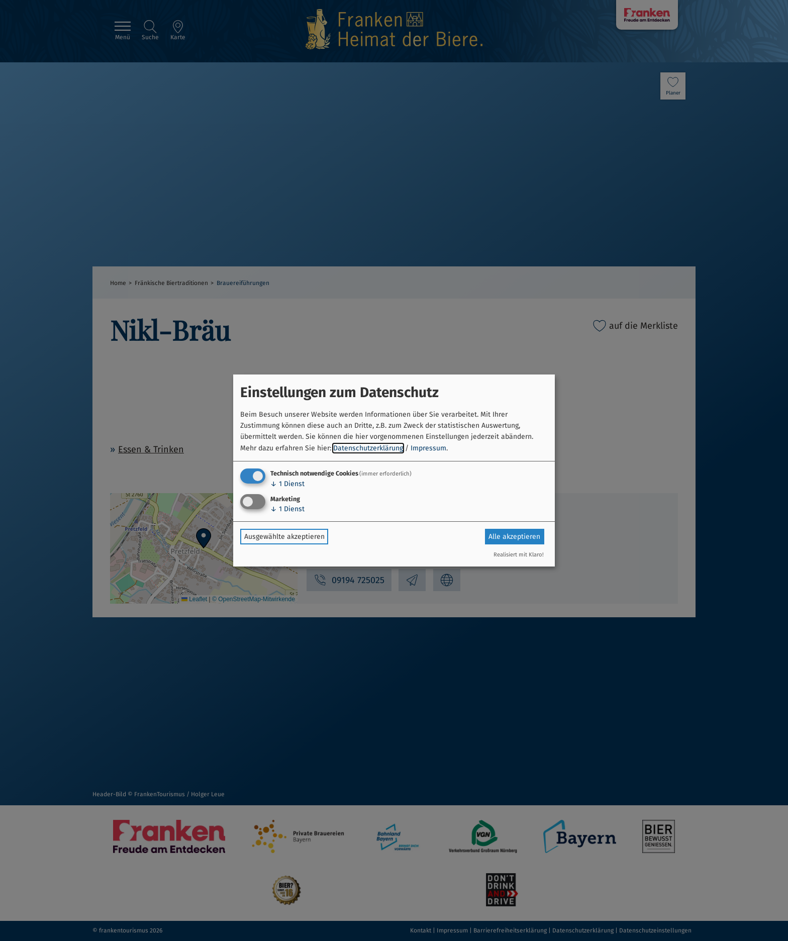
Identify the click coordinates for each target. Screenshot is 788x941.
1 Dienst (287, 484)
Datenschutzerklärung (368, 448)
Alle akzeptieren (514, 536)
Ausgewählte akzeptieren (284, 536)
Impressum (428, 448)
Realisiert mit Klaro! (519, 554)
